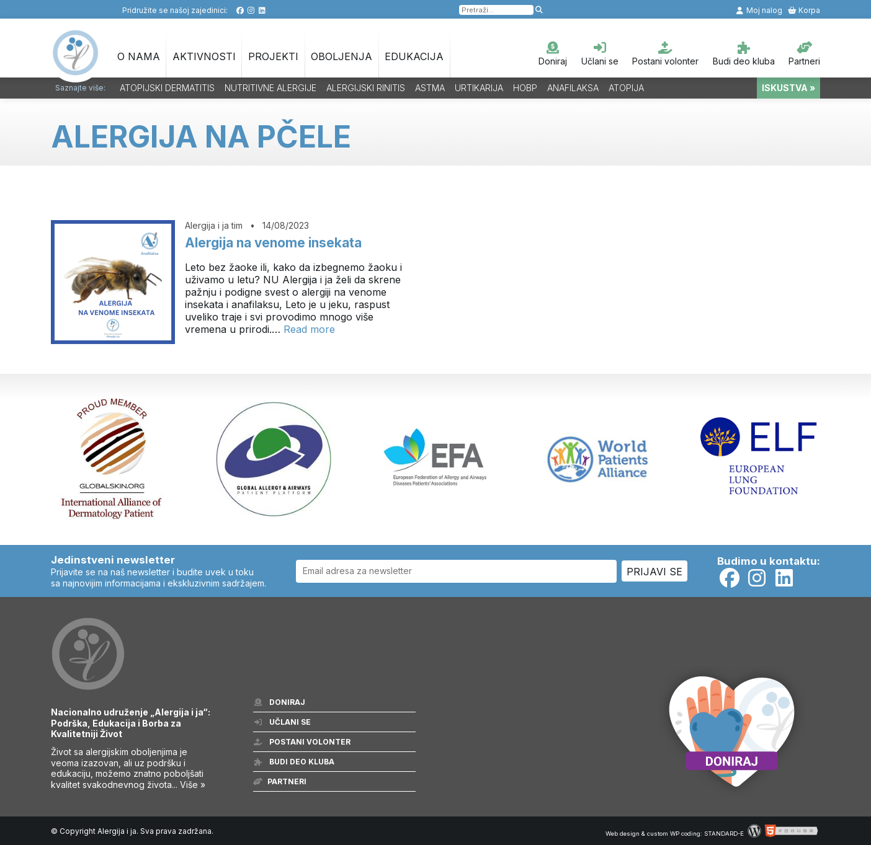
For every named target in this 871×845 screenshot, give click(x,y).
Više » (192, 784)
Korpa (803, 10)
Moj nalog (758, 10)
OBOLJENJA (341, 56)
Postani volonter (665, 54)
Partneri (804, 54)
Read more (309, 329)
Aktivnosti (204, 56)
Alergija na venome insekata (273, 242)
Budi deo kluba (744, 54)
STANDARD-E (724, 833)
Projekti (273, 56)
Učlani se (600, 54)
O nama (138, 56)
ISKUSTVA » (788, 87)
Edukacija (414, 56)
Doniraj (552, 54)
